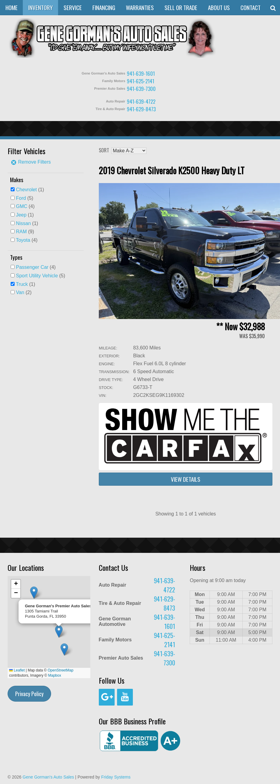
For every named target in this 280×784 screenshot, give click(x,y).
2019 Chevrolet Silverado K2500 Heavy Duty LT (171, 170)
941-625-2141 (140, 81)
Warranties (140, 7)
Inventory (40, 7)
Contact (250, 7)
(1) (30, 189)
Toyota (23, 240)
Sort (104, 150)
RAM (21, 231)
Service (73, 7)
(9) (25, 231)
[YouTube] (125, 697)
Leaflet (17, 670)
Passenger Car (32, 267)
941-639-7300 (141, 88)
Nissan (23, 223)
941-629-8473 (141, 109)
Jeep (21, 214)
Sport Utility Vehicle (37, 275)
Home (11, 7)
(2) (23, 292)
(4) (25, 206)
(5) (24, 198)
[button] (64, 649)
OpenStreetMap (61, 670)
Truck (22, 284)
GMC (21, 206)
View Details (185, 479)
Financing (103, 7)
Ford (21, 198)
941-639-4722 (141, 101)
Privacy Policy (29, 694)
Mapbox (54, 675)
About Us (219, 7)
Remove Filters (31, 162)
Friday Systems (115, 777)
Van (20, 292)
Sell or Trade (180, 7)
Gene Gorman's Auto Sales (48, 777)
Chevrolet (26, 189)
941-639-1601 (141, 73)
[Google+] (107, 697)
